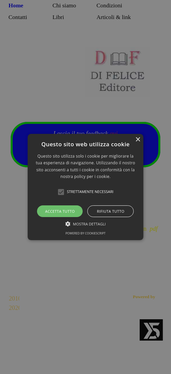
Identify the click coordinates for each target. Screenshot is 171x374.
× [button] (137, 139)
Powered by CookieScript (85, 233)
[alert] (85, 187)
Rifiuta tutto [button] (110, 211)
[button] (86, 187)
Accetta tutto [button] (60, 211)
